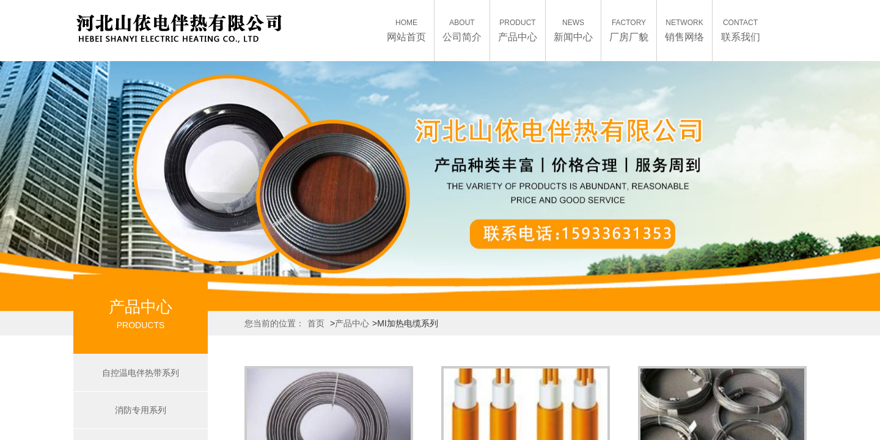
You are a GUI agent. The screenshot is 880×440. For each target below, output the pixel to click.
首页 (315, 323)
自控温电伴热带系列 (140, 373)
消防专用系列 (140, 410)
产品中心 (352, 323)
